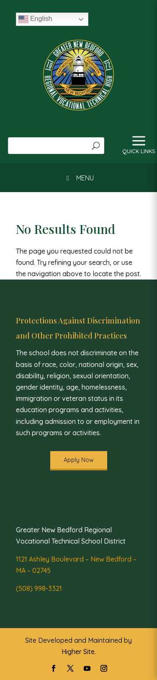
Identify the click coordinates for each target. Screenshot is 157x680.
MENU (78, 178)
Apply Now (79, 460)
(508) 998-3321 (39, 588)
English (35, 19)
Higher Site (78, 651)
